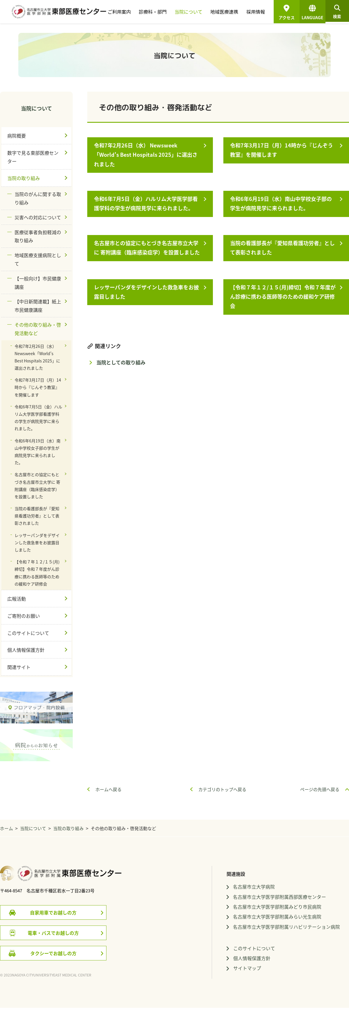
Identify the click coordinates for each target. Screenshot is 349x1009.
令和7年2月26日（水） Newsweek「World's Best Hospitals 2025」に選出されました (146, 154)
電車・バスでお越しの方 (53, 932)
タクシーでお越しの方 (53, 953)
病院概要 (16, 135)
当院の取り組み (23, 178)
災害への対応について (38, 217)
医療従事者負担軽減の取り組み (38, 236)
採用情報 (253, 11)
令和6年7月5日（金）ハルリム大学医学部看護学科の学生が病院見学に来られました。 (147, 203)
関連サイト (19, 666)
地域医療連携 (223, 11)
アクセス (284, 17)
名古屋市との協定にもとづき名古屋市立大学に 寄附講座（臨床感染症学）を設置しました (148, 247)
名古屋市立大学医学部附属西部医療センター (279, 897)
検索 (336, 13)
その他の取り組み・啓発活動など (38, 329)
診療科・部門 (152, 11)
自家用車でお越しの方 (53, 912)
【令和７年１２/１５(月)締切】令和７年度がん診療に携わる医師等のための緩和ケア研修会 (283, 296)
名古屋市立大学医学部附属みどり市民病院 (277, 907)
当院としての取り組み (120, 362)
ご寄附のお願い (23, 615)
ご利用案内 (119, 11)
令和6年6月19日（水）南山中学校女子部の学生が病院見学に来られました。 (282, 203)
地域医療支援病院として (38, 259)
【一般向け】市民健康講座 (38, 282)
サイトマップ (247, 969)
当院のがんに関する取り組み (38, 198)
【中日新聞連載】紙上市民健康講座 (38, 305)
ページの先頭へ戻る (319, 789)
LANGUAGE (310, 13)
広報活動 (16, 598)
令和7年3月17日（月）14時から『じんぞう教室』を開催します (282, 150)
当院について (188, 11)
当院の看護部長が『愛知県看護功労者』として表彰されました (283, 247)
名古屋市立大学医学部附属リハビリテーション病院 (286, 927)
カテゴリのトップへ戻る (222, 789)
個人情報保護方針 (25, 649)
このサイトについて (28, 632)
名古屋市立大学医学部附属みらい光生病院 (277, 917)
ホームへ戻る (108, 789)
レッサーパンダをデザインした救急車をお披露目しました (147, 291)
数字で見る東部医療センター (32, 157)
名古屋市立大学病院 (254, 886)
